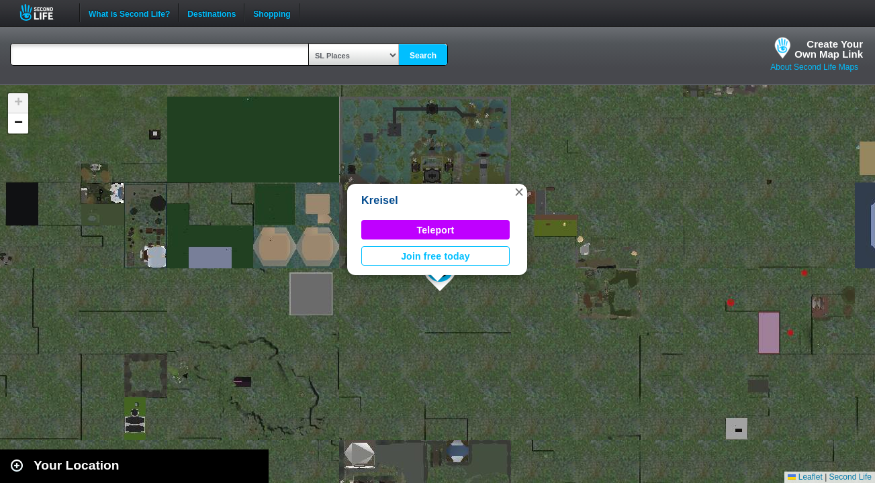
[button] (519, 192)
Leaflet (805, 477)
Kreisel (379, 200)
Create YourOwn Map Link (828, 49)
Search (423, 55)
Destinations (211, 12)
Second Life (44, 12)
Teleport (436, 230)
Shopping (271, 12)
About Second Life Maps (814, 67)
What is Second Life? (129, 12)
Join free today (435, 256)
